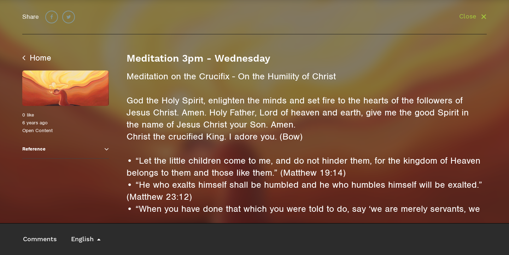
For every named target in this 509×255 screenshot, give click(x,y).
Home (36, 57)
